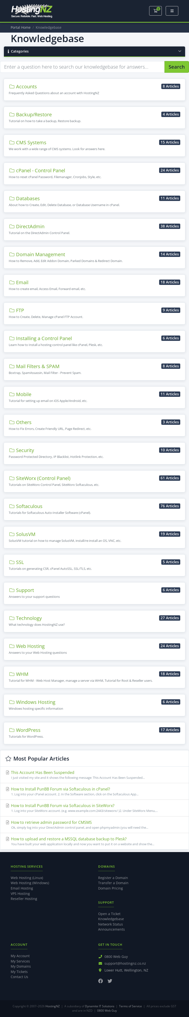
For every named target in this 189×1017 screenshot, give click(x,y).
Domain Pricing (110, 888)
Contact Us (19, 976)
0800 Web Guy (116, 956)
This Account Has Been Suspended (94, 775)
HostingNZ (52, 1006)
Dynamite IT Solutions (99, 1006)
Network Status (110, 924)
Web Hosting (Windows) (30, 883)
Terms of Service (130, 1006)
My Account (20, 955)
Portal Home (21, 27)
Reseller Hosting (24, 898)
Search (177, 67)
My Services (20, 961)
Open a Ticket (109, 913)
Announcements (111, 929)
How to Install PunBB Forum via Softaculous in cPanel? (94, 791)
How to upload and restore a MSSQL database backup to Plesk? (94, 841)
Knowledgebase (111, 919)
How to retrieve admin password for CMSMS (94, 825)
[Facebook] (100, 981)
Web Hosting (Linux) (27, 877)
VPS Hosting (20, 893)
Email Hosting (22, 888)
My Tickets (19, 971)
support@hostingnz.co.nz (125, 963)
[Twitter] (110, 981)
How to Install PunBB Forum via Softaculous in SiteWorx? (94, 808)
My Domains (21, 966)
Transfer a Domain (113, 883)
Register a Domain (113, 877)
